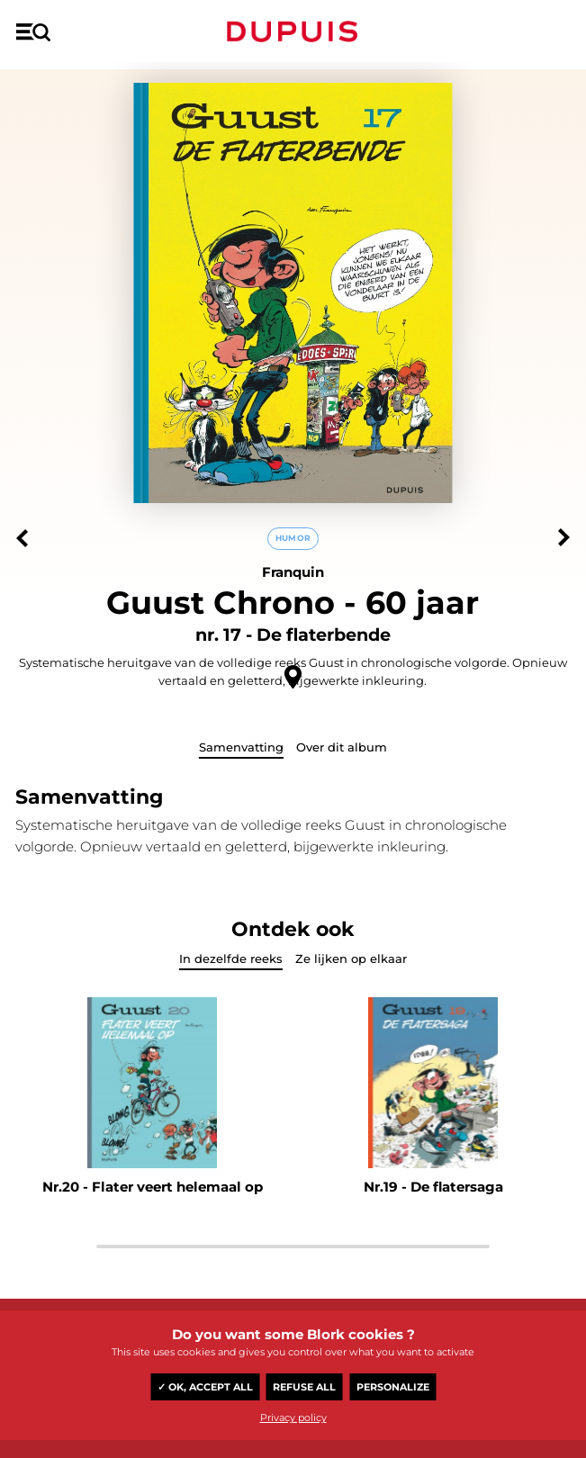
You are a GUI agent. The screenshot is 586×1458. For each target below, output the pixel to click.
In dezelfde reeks (231, 958)
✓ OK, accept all (205, 1387)
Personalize (392, 1387)
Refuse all (304, 1387)
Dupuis (292, 31)
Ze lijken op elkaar (351, 958)
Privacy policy (293, 1417)
